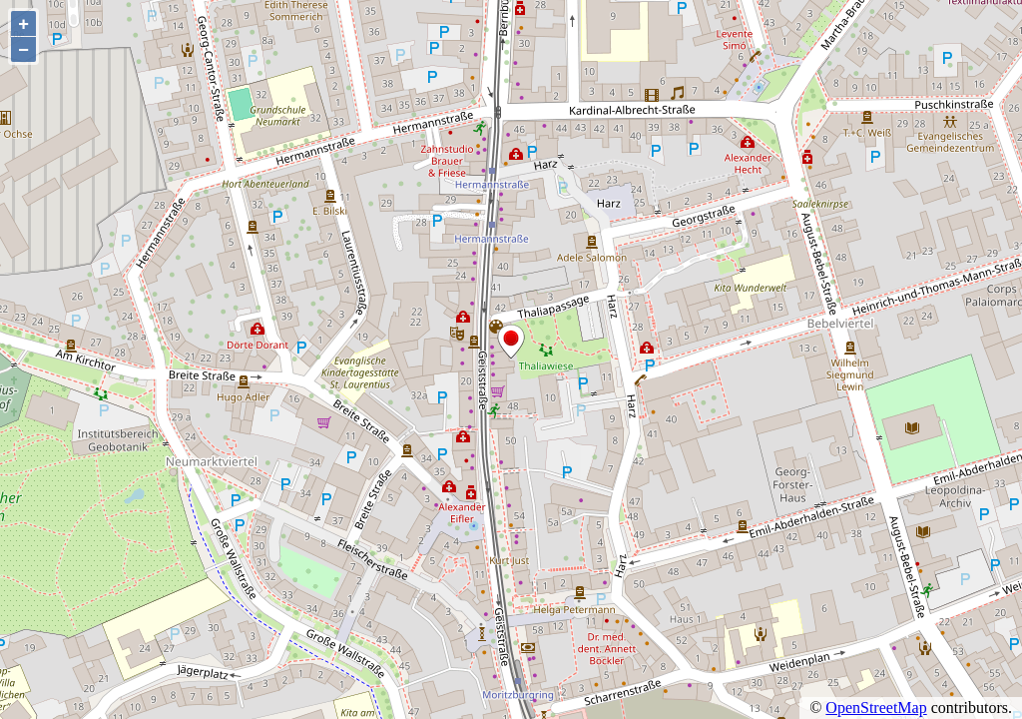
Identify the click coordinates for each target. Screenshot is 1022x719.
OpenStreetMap (875, 707)
